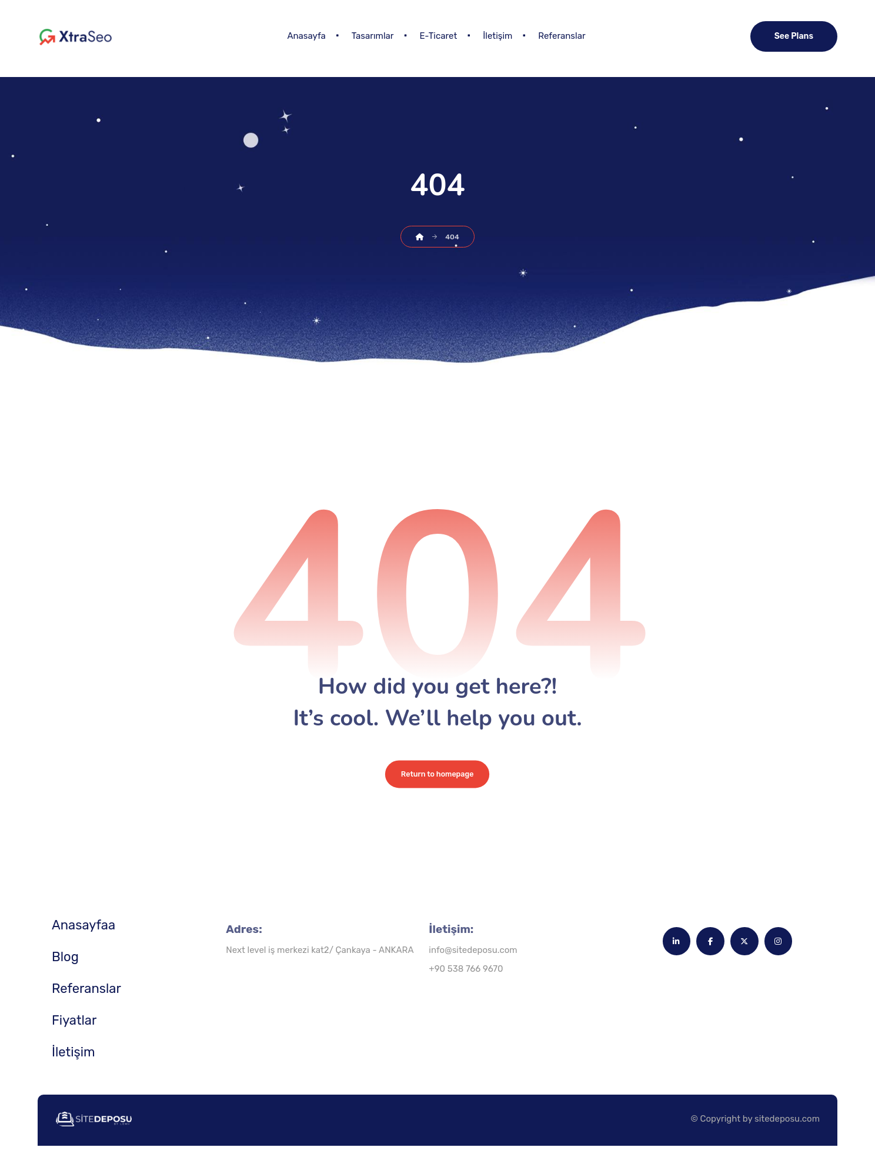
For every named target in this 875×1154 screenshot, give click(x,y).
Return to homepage (437, 781)
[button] (672, 950)
